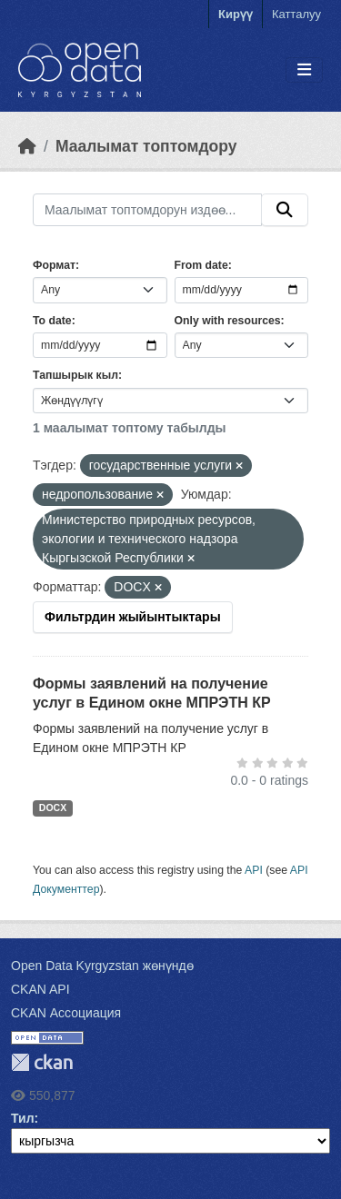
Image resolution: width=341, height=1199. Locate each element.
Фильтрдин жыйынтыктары (133, 616)
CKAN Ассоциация (66, 1013)
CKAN (42, 1062)
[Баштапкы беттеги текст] (27, 146)
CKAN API (40, 989)
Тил (23, 1118)
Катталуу (296, 14)
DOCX (52, 807)
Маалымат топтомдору (146, 146)
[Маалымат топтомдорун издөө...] (147, 209)
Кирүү (235, 14)
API (254, 870)
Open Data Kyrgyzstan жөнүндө (102, 965)
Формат (54, 265)
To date (52, 320)
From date (201, 265)
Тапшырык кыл (75, 375)
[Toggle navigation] (304, 70)
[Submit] (284, 209)
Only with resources (228, 320)
